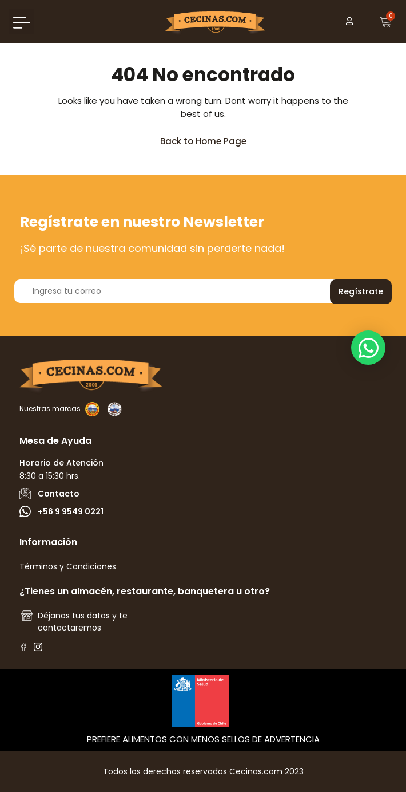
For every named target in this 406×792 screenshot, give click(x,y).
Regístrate (361, 291)
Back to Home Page (208, 138)
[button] (21, 21)
